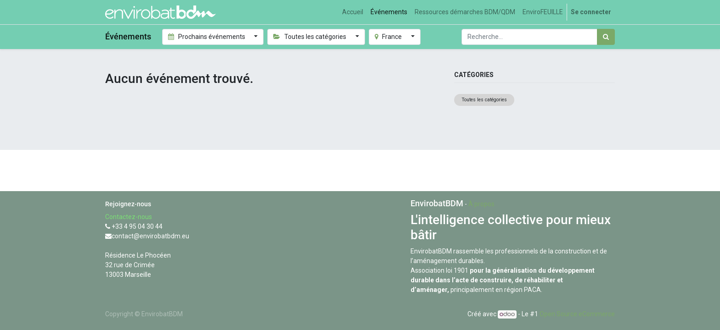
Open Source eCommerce (577, 314)
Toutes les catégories (484, 100)
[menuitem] (352, 12)
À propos (481, 204)
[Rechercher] (606, 37)
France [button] (389, 36)
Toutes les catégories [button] (310, 36)
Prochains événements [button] (207, 36)
